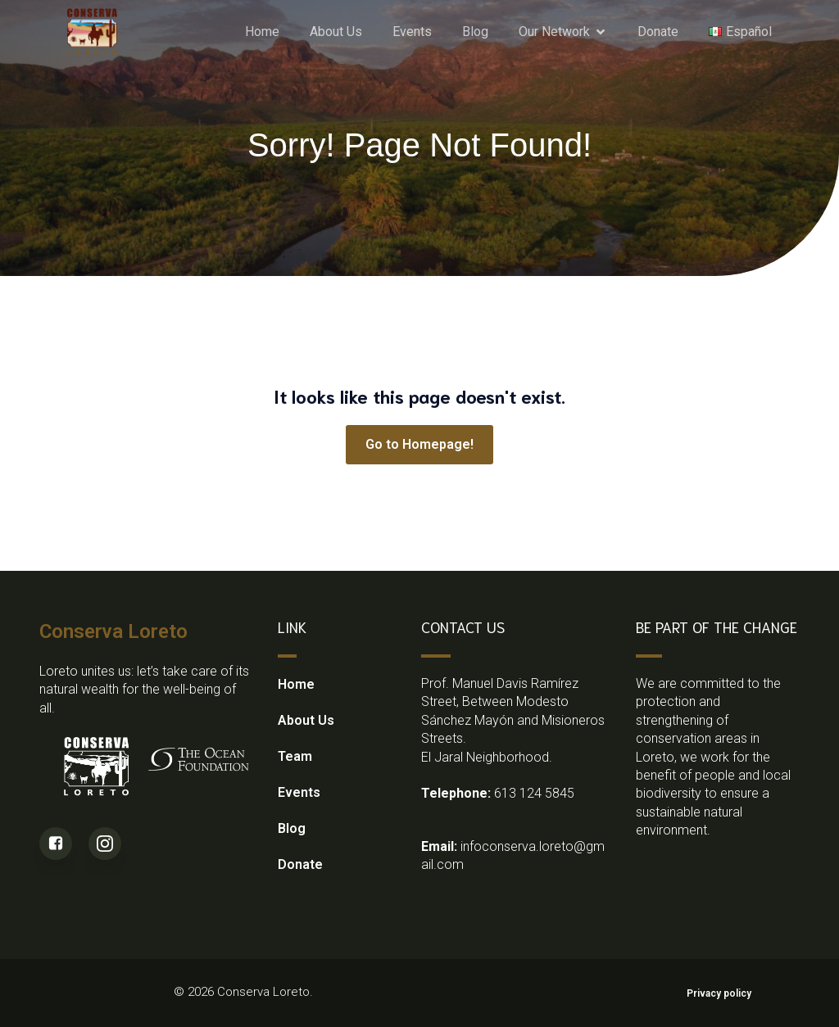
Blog (475, 30)
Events (412, 30)
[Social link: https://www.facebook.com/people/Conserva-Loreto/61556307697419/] (63, 843)
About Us (336, 30)
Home (262, 30)
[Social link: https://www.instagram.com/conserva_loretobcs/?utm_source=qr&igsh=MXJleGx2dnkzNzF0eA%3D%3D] (113, 843)
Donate (657, 30)
